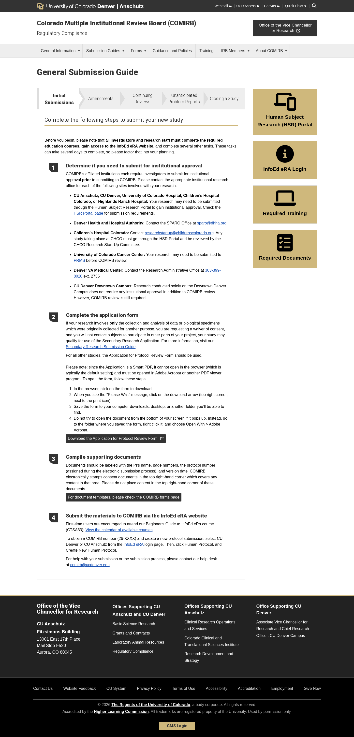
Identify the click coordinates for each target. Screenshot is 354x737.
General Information (60, 51)
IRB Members (235, 51)
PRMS (79, 260)
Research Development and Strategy (208, 657)
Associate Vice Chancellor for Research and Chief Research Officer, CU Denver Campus (282, 628)
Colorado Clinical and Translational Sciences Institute (211, 641)
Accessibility (216, 688)
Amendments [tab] (101, 98)
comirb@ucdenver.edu (89, 565)
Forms (139, 51)
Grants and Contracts (131, 633)
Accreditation (249, 688)
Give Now (312, 688)
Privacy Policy (149, 688)
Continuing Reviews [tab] (142, 98)
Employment (282, 688)
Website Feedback (79, 688)
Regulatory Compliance (62, 33)
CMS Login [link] (177, 725)
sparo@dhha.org (211, 223)
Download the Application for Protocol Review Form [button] (115, 438)
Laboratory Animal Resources (138, 642)
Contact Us (43, 688)
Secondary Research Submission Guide (101, 347)
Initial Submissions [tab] (59, 99)
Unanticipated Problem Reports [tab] (184, 98)
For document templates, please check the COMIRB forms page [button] (123, 497)
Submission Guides (105, 51)
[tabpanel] (141, 344)
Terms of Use (183, 688)
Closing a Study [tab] (224, 98)
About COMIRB (272, 51)
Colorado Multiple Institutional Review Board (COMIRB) (116, 23)
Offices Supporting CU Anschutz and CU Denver (139, 610)
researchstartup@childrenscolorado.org (179, 233)
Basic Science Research (134, 624)
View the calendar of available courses (119, 530)
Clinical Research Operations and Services (209, 625)
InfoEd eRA (133, 544)
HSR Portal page (88, 213)
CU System (116, 688)
